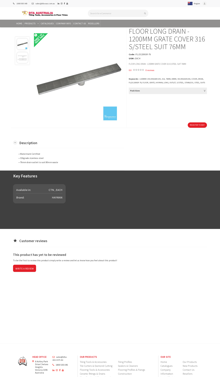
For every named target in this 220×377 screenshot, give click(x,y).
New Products (190, 365)
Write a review (24, 268)
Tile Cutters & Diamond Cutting (96, 365)
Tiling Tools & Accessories (93, 362)
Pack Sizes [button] (135, 90)
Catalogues (47, 23)
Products (32, 23)
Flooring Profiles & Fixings (131, 369)
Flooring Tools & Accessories (95, 369)
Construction (125, 373)
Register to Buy (197, 125)
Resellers (93, 23)
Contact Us (79, 23)
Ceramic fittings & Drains (92, 373)
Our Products (190, 362)
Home (19, 23)
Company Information (167, 371)
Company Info (63, 23)
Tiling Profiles (125, 362)
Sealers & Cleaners (128, 365)
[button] (192, 3)
